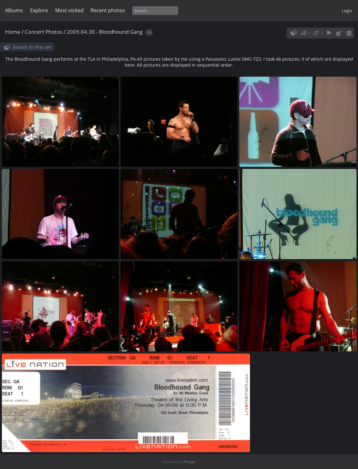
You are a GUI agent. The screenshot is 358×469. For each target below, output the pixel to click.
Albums (14, 10)
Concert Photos (43, 31)
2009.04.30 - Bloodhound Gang (105, 31)
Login (347, 10)
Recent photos (108, 10)
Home (12, 31)
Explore (39, 10)
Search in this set (32, 47)
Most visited (69, 10)
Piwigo (189, 461)
